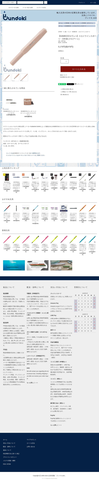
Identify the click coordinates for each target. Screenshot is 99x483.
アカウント (80, 2)
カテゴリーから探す (12, 7)
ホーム (61, 23)
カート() (92, 2)
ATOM (9, 464)
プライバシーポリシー (10, 457)
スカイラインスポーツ (80, 26)
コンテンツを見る (40, 7)
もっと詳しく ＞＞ (32, 382)
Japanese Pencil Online (51, 478)
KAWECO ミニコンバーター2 (22, 153)
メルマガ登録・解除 (9, 460)
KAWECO (68, 26)
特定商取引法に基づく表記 (67, 77)
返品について (63, 75)
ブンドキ (44, 478)
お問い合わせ (31, 446)
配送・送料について (9, 446)
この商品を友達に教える (65, 89)
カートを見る (31, 443)
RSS (4, 464)
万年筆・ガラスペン (87, 23)
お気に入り (79, 84)
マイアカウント (31, 439)
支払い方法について (9, 443)
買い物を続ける (63, 94)
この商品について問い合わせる (67, 91)
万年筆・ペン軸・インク (72, 23)
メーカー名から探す (26, 7)
